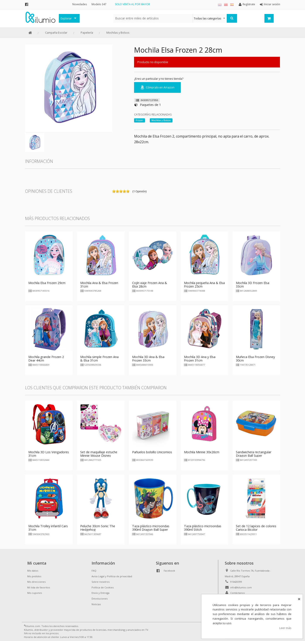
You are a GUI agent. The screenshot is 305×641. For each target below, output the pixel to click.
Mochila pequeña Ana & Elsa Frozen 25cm (204, 284)
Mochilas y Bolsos (117, 32)
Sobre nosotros (100, 581)
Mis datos (32, 570)
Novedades (79, 4)
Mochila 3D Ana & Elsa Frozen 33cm (148, 358)
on (114, 191)
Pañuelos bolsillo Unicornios (152, 452)
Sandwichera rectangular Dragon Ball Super (253, 454)
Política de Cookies (103, 587)
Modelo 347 (99, 4)
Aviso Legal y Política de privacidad (112, 576)
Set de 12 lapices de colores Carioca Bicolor (256, 528)
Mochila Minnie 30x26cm (201, 452)
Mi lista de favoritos (38, 587)
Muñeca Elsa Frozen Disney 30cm (255, 358)
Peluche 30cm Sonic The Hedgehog (97, 528)
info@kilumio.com (241, 587)
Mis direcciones (36, 581)
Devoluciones (99, 598)
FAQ (94, 570)
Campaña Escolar (56, 32)
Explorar (66, 18)
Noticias (96, 604)
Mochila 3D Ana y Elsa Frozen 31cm (199, 358)
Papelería (87, 32)
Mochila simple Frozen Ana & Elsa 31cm (99, 358)
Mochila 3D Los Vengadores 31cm (48, 454)
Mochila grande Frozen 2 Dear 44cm (46, 358)
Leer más (285, 628)
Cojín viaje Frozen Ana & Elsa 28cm (149, 284)
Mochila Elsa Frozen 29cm (46, 283)
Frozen (139, 120)
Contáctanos (237, 592)
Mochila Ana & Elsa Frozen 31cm (99, 284)
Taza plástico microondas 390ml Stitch (202, 528)
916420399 (236, 581)
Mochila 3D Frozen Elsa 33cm (252, 284)
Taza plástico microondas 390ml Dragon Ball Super (150, 528)
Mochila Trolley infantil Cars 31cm (48, 528)
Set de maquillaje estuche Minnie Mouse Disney (98, 454)
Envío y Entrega (100, 592)
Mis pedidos (34, 576)
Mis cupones (34, 592)
